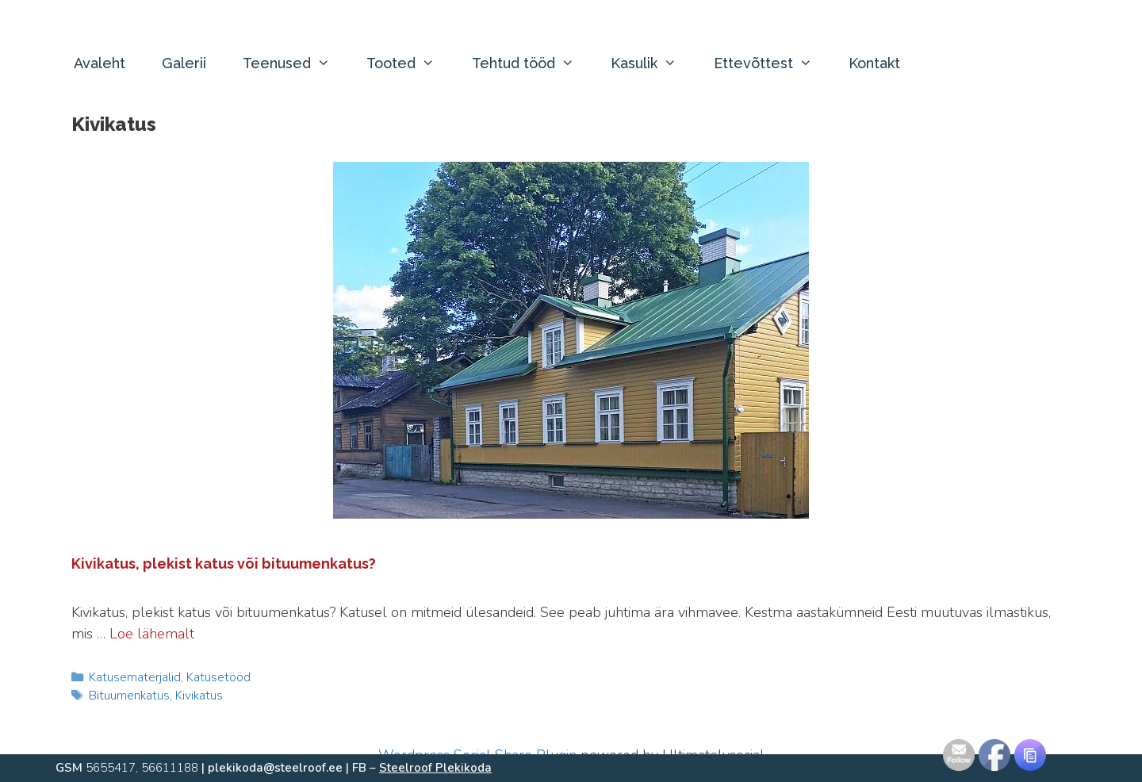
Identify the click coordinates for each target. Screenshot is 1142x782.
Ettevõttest (772, 63)
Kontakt (874, 63)
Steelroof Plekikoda (435, 768)
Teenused (295, 63)
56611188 (169, 768)
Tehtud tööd (532, 63)
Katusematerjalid (135, 677)
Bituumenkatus (129, 695)
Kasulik (653, 63)
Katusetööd (218, 677)
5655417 (111, 768)
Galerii (184, 63)
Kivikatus (199, 695)
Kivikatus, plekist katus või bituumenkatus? (223, 563)
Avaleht (99, 63)
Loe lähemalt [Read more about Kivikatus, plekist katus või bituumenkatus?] (151, 633)
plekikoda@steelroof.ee (275, 768)
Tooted (409, 63)
